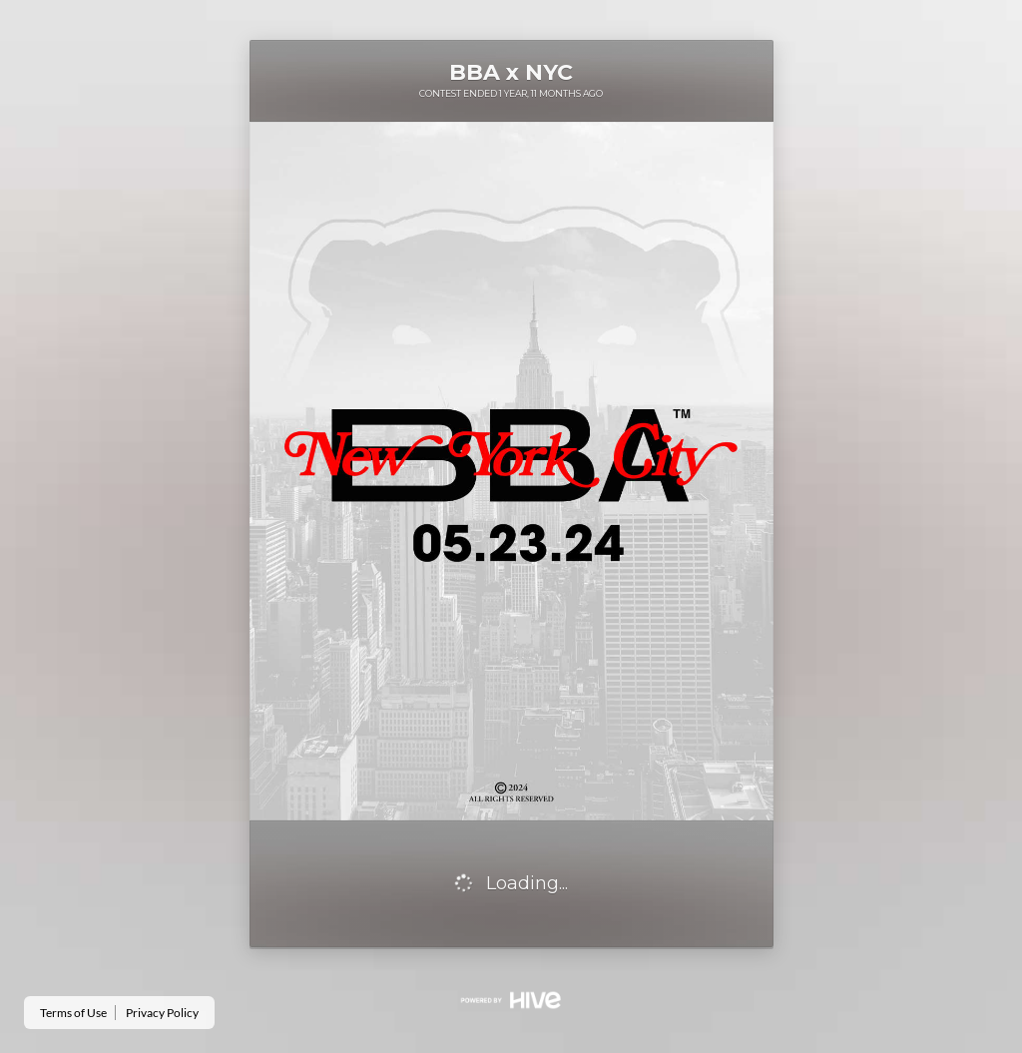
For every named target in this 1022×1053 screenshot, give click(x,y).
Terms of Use (73, 1012)
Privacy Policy (162, 1012)
